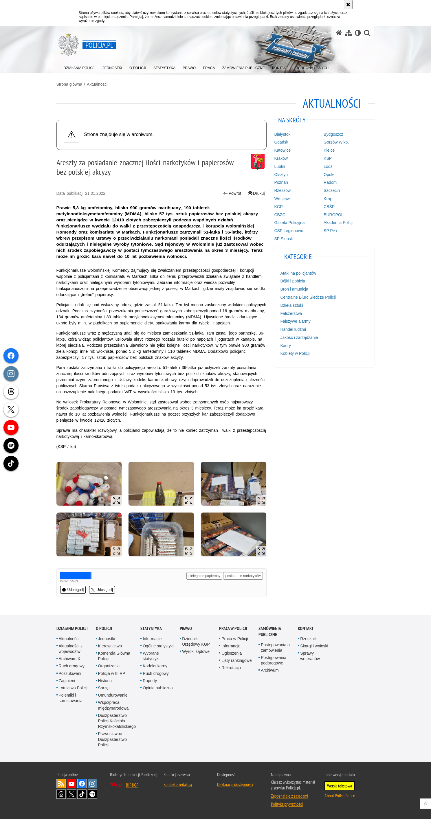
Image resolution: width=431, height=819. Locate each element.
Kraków (281, 158)
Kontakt (306, 628)
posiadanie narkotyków (243, 576)
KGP (278, 206)
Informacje (152, 638)
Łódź (328, 166)
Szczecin (332, 190)
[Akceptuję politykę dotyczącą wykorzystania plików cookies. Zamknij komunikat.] (348, 4)
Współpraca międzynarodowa (113, 705)
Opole (329, 174)
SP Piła (330, 230)
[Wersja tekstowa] (358, 32)
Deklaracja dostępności (235, 784)
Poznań (281, 182)
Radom (330, 182)
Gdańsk (281, 142)
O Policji (104, 628)
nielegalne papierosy (204, 576)
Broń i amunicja (294, 289)
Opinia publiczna (158, 688)
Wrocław (281, 198)
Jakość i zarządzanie (299, 337)
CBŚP (329, 206)
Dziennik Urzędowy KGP (196, 641)
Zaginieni (67, 680)
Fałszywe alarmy (295, 321)
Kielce (329, 150)
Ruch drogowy (72, 666)
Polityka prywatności (287, 804)
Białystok (282, 134)
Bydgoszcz (333, 134)
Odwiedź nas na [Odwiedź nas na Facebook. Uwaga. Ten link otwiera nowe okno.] (82, 783)
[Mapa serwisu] (348, 32)
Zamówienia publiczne (269, 631)
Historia (105, 680)
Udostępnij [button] (73, 590)
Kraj (327, 198)
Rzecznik (308, 638)
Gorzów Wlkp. (336, 142)
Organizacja (109, 666)
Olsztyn (281, 174)
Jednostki (106, 638)
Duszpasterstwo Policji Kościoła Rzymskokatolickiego (117, 721)
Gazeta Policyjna (289, 222)
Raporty (150, 680)
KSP (328, 158)
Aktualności (97, 84)
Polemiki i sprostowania (71, 698)
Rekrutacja (231, 667)
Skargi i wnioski (314, 646)
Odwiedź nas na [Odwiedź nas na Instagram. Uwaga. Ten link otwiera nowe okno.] (92, 783)
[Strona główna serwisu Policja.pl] (339, 32)
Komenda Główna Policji (114, 656)
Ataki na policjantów (298, 273)
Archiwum (269, 670)
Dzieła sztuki (291, 305)
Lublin (279, 166)
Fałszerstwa (291, 313)
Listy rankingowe (236, 660)
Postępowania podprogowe (273, 660)
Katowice (282, 150)
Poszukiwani (70, 673)
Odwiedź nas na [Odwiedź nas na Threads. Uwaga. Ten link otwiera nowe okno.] (61, 794)
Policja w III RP (111, 673)
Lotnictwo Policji (73, 688)
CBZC (279, 214)
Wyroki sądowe (196, 651)
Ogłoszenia (231, 653)
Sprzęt (104, 688)
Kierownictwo (110, 646)
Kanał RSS (61, 783)
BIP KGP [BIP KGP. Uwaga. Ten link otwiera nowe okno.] (132, 785)
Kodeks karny (155, 666)
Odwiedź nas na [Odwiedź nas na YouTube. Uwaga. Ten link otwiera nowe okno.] (71, 783)
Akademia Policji (338, 222)
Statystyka (151, 628)
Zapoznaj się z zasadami (289, 796)
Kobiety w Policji (294, 353)
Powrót (232, 193)
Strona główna (69, 84)
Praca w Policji (233, 628)
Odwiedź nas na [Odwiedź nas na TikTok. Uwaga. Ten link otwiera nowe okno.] (82, 794)
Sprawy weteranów (310, 656)
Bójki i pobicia (292, 281)
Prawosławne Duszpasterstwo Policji (112, 739)
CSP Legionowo (288, 230)
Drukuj (256, 193)
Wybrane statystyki (151, 656)
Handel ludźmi (293, 329)
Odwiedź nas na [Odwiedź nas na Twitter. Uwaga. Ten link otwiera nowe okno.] (71, 794)
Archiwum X (69, 658)
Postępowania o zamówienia (275, 647)
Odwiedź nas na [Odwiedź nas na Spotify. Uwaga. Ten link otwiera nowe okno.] (92, 794)
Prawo (186, 628)
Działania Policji (72, 628)
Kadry (285, 345)
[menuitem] (79, 66)
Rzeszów (282, 190)
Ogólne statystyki (158, 646)
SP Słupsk (283, 238)
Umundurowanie (113, 695)
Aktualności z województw (70, 649)
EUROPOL (333, 214)
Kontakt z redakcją (178, 784)
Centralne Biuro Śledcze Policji (307, 297)
